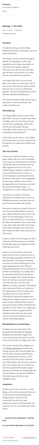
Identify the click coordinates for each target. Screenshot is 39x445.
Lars (31, 59)
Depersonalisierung (13, 348)
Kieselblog (6, 4)
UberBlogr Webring (29, 437)
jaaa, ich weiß (17, 258)
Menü (4, 11)
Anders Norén (13, 440)
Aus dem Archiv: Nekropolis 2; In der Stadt (18, 425)
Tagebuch (18, 30)
